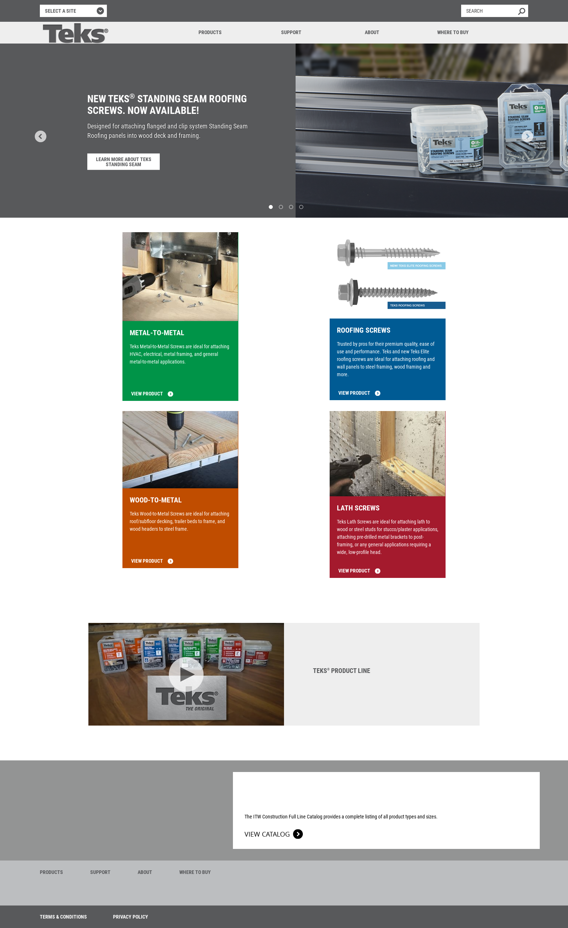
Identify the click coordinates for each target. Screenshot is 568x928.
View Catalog (267, 834)
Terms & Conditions (63, 916)
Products (210, 32)
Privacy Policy (130, 916)
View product (147, 394)
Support (291, 32)
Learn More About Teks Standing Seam (123, 161)
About (372, 32)
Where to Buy (453, 32)
